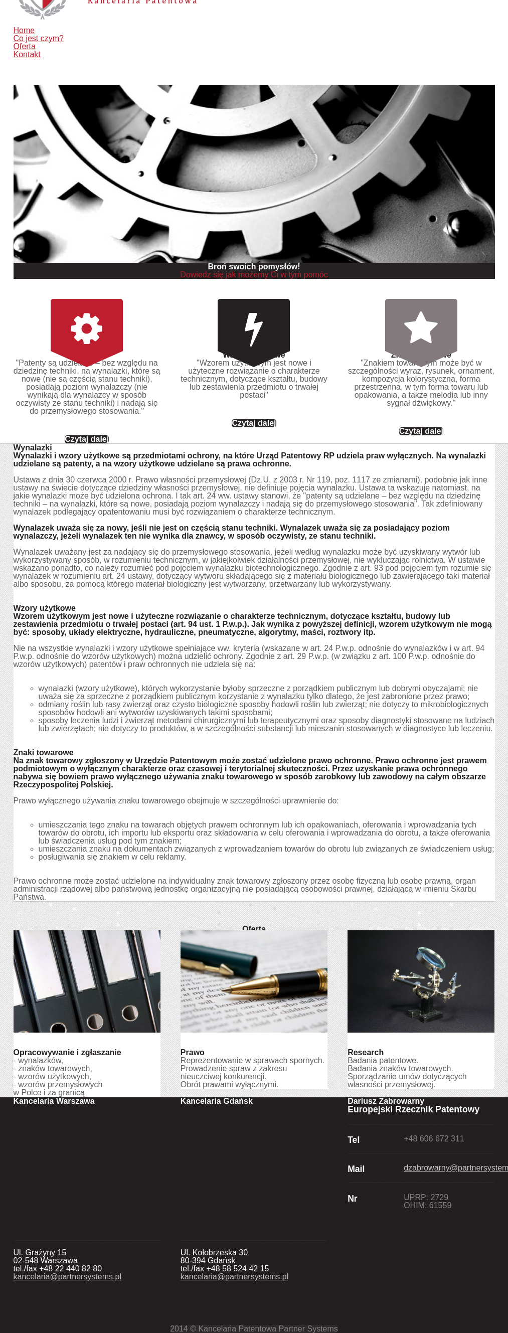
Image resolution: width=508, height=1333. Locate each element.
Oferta (25, 46)
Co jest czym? (39, 38)
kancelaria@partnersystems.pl (67, 1276)
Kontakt (27, 54)
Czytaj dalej (87, 439)
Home (24, 30)
